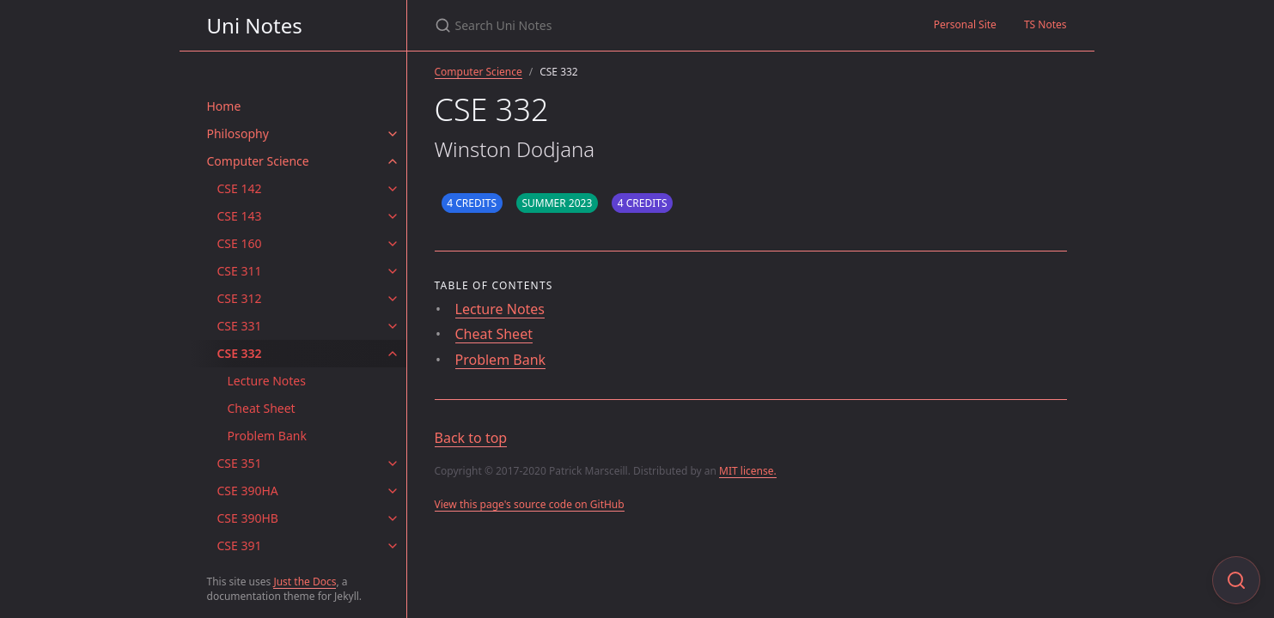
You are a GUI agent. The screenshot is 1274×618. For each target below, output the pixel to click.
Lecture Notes (267, 381)
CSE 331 (239, 326)
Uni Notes (254, 25)
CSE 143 (239, 216)
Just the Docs (304, 581)
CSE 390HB (247, 518)
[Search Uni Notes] (637, 25)
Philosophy (238, 133)
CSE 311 (239, 271)
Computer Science (258, 161)
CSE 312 (239, 298)
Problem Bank (267, 435)
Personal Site (965, 24)
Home (224, 106)
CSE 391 (239, 545)
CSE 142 (239, 188)
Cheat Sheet (262, 408)
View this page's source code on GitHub (530, 504)
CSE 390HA (247, 490)
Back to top (471, 437)
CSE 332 (239, 353)
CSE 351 (239, 463)
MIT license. (748, 471)
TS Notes (1045, 24)
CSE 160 (239, 243)
